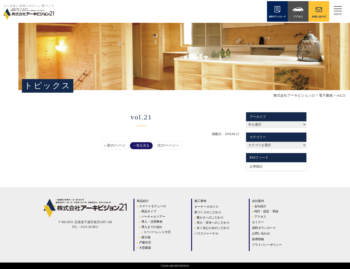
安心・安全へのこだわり (213, 222)
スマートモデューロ (152, 206)
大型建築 (145, 247)
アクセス (260, 216)
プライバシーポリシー (267, 244)
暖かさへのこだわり (210, 217)
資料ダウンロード (264, 228)
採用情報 (258, 239)
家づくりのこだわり (207, 212)
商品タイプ (148, 211)
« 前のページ (114, 145)
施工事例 (200, 201)
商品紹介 (143, 201)
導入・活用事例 (151, 221)
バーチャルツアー (153, 216)
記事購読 (256, 166)
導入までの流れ (151, 227)
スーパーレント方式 (157, 232)
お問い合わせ (261, 233)
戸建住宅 (145, 242)
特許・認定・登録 (266, 211)
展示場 (145, 237)
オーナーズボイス (206, 206)
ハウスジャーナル (206, 233)
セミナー (258, 222)
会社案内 (258, 201)
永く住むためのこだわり (213, 228)
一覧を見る (141, 145)
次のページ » (167, 145)
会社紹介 (260, 206)
